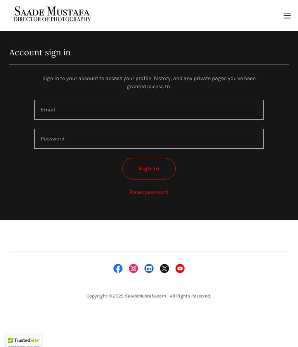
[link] (51, 15)
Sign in (148, 168)
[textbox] (149, 110)
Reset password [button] (149, 192)
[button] (287, 15)
